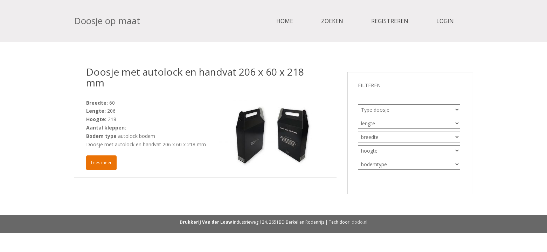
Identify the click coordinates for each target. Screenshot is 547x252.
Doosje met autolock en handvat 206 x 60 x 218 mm (195, 77)
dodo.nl (359, 222)
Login (445, 21)
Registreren (389, 21)
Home (284, 21)
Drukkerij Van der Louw (206, 222)
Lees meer (101, 163)
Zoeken (332, 21)
